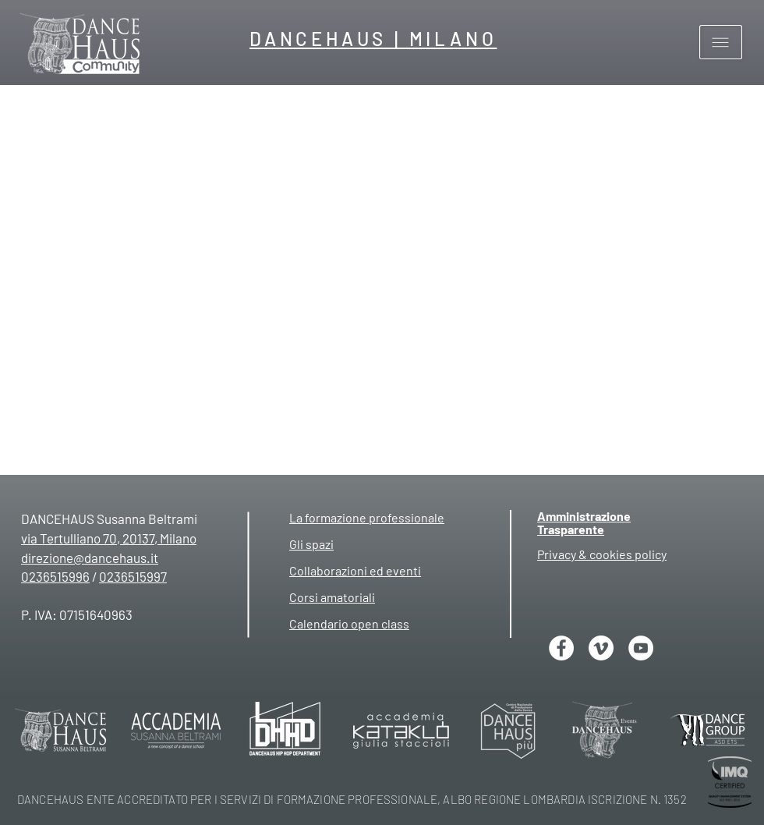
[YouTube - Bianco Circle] (640, 648)
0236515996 (55, 576)
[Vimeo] (601, 648)
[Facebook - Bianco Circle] (561, 648)
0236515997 (133, 576)
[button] (721, 42)
